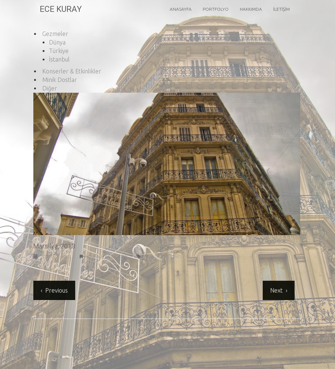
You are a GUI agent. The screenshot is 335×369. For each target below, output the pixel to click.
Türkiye (59, 50)
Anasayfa (181, 9)
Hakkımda (251, 9)
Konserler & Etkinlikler (71, 71)
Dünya (57, 42)
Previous (55, 290)
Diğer (49, 88)
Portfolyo (216, 9)
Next (275, 290)
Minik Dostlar (59, 79)
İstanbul (59, 59)
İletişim (281, 9)
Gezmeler (55, 33)
